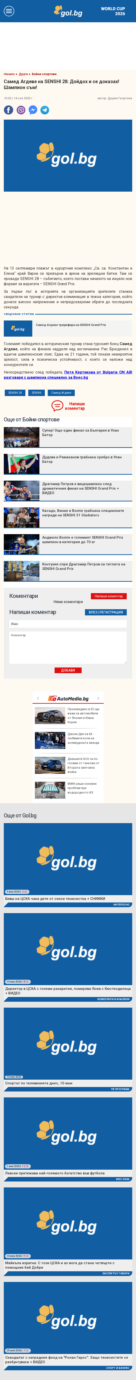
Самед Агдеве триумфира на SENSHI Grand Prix (71, 325)
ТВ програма (120, 1089)
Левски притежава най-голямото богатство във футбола (55, 1173)
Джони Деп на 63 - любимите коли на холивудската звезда (67, 740)
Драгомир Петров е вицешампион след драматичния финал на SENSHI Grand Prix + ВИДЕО (80, 488)
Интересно (121, 904)
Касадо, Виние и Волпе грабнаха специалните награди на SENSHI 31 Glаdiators (83, 513)
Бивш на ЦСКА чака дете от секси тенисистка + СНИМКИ (55, 899)
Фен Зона (122, 1179)
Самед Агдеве (61, 392)
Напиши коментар (75, 406)
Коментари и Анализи (113, 999)
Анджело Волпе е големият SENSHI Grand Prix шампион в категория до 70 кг (82, 539)
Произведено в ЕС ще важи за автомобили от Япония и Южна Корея (67, 715)
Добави (68, 670)
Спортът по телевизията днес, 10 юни (38, 1083)
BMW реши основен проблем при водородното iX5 (66, 790)
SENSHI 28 (15, 392)
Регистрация (111, 612)
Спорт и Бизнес (117, 1368)
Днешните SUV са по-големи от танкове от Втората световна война (67, 765)
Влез (93, 612)
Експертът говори (116, 1273)
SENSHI (36, 392)
